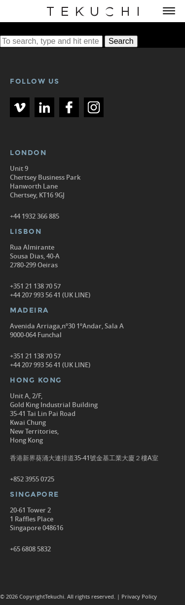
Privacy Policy (139, 596)
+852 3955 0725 (32, 479)
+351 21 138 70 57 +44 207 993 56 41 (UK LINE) (50, 290)
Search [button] (121, 41)
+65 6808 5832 (30, 548)
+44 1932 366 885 (34, 216)
